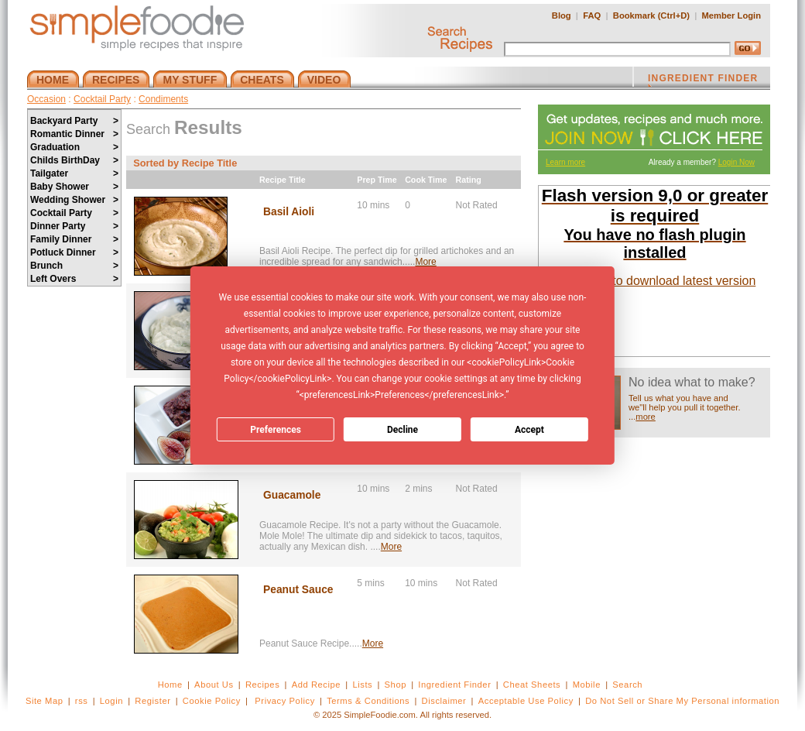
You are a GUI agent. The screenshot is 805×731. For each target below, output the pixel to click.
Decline (402, 429)
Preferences (275, 429)
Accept (529, 429)
